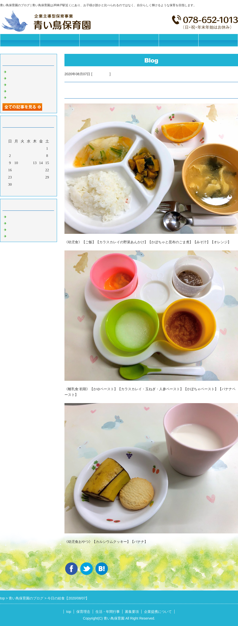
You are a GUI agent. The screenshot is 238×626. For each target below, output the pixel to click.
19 (28, 170)
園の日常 (14, 223)
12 (28, 163)
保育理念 (59, 40)
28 (41, 177)
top (68, 612)
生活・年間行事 (99, 40)
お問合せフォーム (218, 40)
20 (35, 170)
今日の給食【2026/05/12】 (28, 91)
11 (22, 163)
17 (16, 170)
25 (22, 177)
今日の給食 (101, 74)
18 (22, 170)
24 (16, 177)
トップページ (19, 40)
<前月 (19, 191)
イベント (14, 236)
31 (16, 184)
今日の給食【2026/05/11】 (28, 97)
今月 (28, 191)
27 (35, 177)
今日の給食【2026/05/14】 (28, 78)
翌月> (38, 191)
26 (28, 177)
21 (41, 170)
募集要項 (138, 40)
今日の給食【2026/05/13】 (28, 84)
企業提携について (178, 40)
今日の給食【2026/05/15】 (28, 71)
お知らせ (14, 216)
